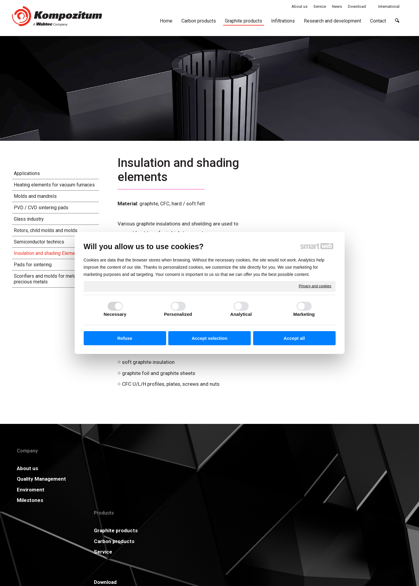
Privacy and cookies (315, 286)
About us (27, 468)
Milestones (30, 500)
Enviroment (30, 490)
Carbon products (119, 479)
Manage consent (290, 543)
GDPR (269, 479)
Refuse (124, 338)
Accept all (294, 338)
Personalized (178, 314)
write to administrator (214, 543)
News (268, 468)
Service (108, 490)
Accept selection (209, 338)
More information (375, 468)
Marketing (304, 314)
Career (189, 490)
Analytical (241, 314)
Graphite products (120, 468)
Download (192, 468)
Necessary (115, 314)
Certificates (195, 479)
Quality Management (41, 479)
